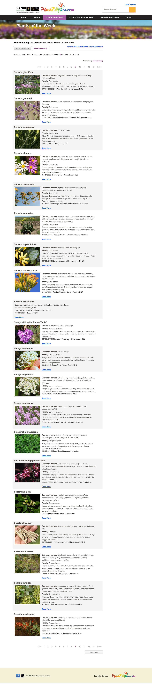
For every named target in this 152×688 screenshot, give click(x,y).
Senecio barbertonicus (25, 271)
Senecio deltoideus (24, 185)
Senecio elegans (22, 153)
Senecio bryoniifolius (24, 245)
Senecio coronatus (23, 214)
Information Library (110, 18)
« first (39, 67)
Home (23, 18)
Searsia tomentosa (23, 555)
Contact (129, 18)
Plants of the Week (54, 18)
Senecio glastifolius (24, 72)
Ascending (87, 61)
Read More (45, 93)
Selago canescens (23, 405)
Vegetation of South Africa (82, 18)
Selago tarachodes (23, 350)
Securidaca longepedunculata (29, 463)
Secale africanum (23, 526)
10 (80, 67)
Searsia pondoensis (24, 618)
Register (133, 4)
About (37, 18)
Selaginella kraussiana (25, 434)
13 (93, 67)
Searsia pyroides (22, 586)
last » (99, 67)
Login (127, 4)
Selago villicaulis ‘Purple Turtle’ (30, 324)
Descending (98, 61)
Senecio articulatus (24, 303)
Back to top (94, 656)
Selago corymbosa (23, 376)
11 (84, 67)
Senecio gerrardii (23, 98)
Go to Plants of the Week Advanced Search (85, 48)
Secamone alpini (22, 494)
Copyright (97, 676)
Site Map (105, 676)
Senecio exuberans (23, 127)
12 (89, 67)
